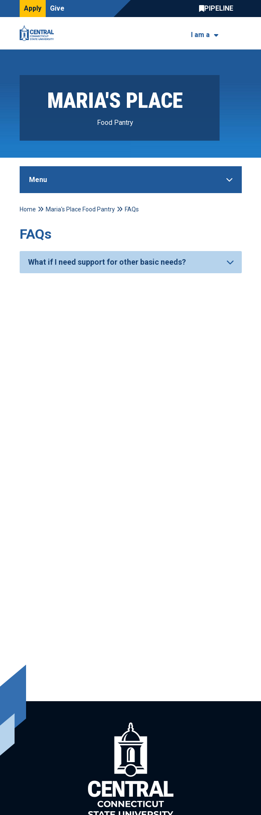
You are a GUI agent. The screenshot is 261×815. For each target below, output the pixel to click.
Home (28, 209)
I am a (200, 35)
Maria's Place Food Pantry (80, 209)
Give (57, 8)
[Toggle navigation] (236, 33)
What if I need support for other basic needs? (107, 261)
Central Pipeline (218, 8)
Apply (32, 8)
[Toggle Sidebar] (131, 179)
